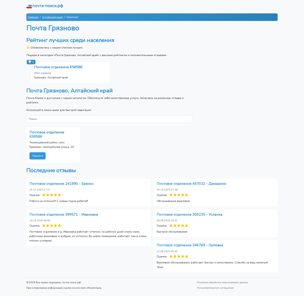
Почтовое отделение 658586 (58, 67)
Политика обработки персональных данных (222, 282)
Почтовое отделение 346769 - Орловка (190, 245)
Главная (33, 17)
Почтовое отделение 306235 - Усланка (189, 214)
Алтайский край (52, 17)
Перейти (37, 156)
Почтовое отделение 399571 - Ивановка (63, 214)
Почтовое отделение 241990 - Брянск (61, 183)
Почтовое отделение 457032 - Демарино (191, 183)
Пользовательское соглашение (215, 287)
